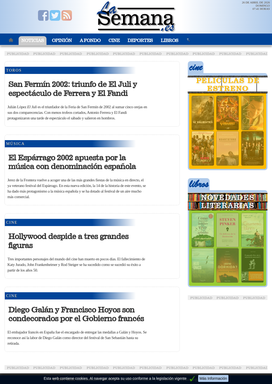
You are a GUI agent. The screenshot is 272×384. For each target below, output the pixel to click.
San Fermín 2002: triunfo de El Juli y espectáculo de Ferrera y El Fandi (72, 89)
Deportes (140, 40)
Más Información (213, 378)
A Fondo (90, 40)
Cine (114, 40)
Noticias (32, 40)
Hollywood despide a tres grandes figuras (68, 241)
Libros (169, 40)
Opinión (62, 40)
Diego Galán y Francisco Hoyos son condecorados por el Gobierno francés (76, 314)
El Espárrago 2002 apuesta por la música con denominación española (72, 162)
